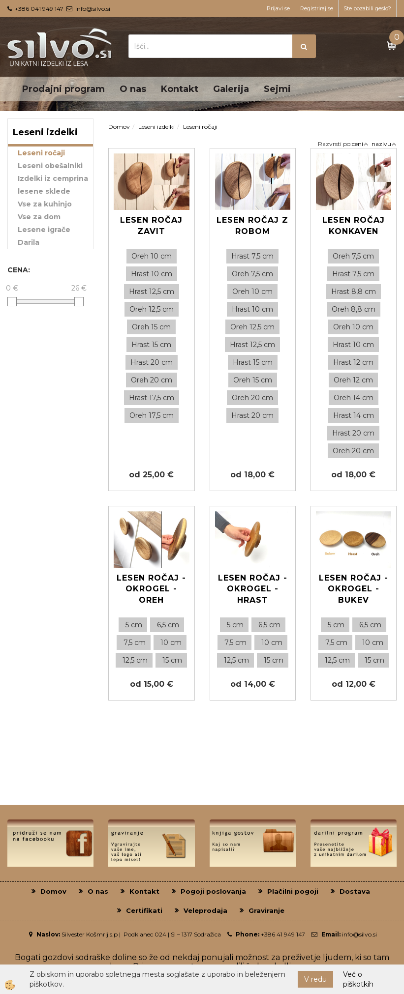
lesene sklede (44, 191)
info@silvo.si (92, 8)
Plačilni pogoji (292, 891)
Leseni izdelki (156, 126)
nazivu (384, 143)
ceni (360, 143)
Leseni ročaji (41, 152)
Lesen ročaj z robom (252, 225)
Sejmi (277, 89)
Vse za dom (39, 216)
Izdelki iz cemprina (53, 178)
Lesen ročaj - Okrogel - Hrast (252, 589)
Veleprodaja (205, 910)
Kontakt (179, 89)
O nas (133, 89)
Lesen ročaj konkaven (353, 225)
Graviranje (266, 910)
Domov (119, 126)
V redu (315, 979)
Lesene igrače (44, 229)
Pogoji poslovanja (213, 891)
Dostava (355, 891)
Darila (28, 242)
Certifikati (144, 910)
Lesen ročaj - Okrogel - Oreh (151, 589)
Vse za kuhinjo (45, 204)
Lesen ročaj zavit (151, 225)
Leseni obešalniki (50, 165)
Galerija (231, 89)
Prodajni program (63, 89)
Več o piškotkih (358, 979)
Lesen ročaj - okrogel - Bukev (353, 589)
